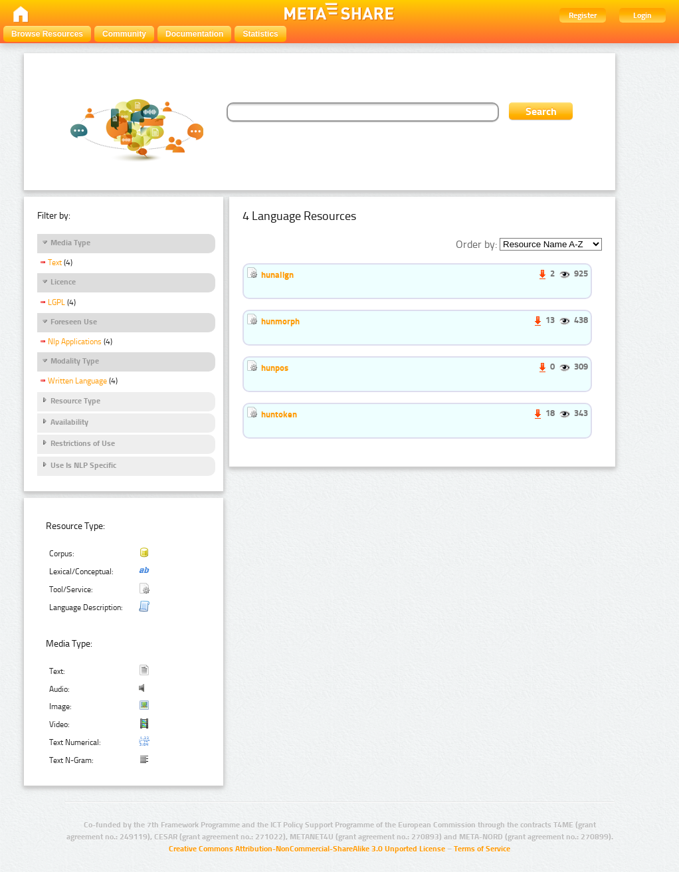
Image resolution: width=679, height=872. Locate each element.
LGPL (56, 302)
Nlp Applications (75, 341)
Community (124, 34)
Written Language (77, 380)
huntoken (279, 414)
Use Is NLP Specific (83, 465)
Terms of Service (482, 848)
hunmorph (280, 321)
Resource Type (75, 400)
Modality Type (74, 361)
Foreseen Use (73, 321)
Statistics (260, 34)
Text (55, 262)
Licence (63, 281)
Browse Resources (47, 34)
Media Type (70, 242)
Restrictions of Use (82, 443)
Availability (69, 422)
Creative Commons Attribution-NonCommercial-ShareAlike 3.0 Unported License (307, 848)
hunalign (277, 274)
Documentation (194, 34)
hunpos (274, 367)
